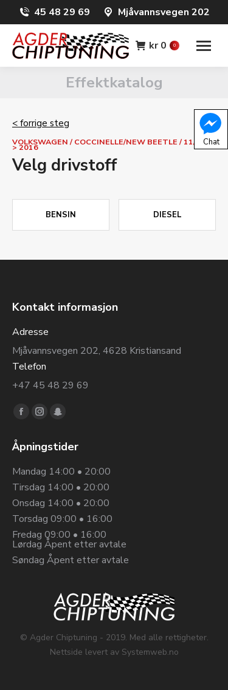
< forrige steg (40, 123)
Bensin (61, 214)
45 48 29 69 (62, 12)
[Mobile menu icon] (204, 46)
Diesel (167, 214)
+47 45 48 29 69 (50, 385)
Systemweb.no (150, 652)
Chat (210, 128)
